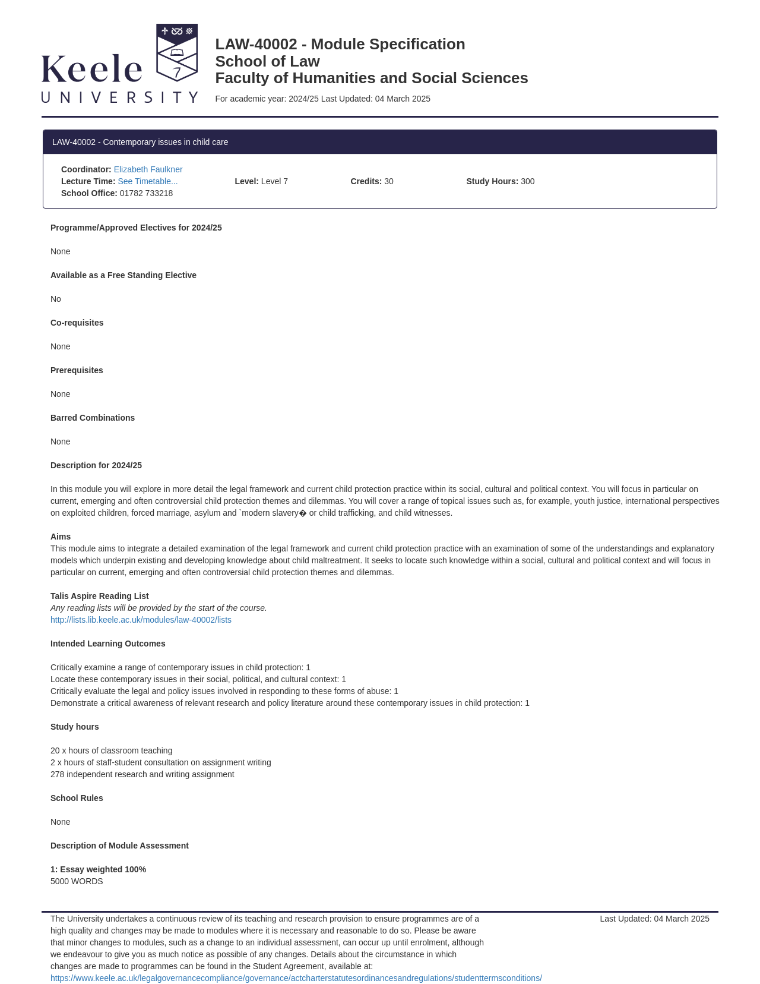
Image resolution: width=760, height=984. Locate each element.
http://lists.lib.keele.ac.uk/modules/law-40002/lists (141, 620)
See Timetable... (148, 181)
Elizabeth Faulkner (148, 169)
